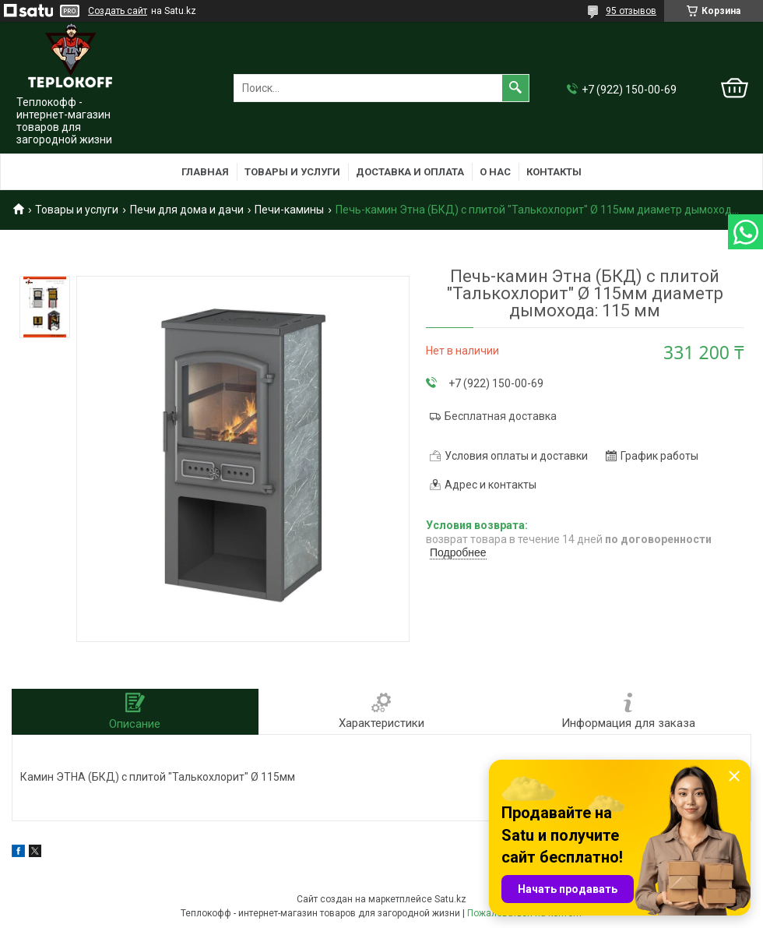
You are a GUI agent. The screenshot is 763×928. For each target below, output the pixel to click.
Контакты (554, 172)
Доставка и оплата (410, 172)
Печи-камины (289, 209)
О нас (495, 172)
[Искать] (515, 88)
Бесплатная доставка (501, 416)
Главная (205, 172)
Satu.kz (450, 899)
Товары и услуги (292, 172)
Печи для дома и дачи (187, 209)
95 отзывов (631, 10)
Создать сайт (117, 10)
